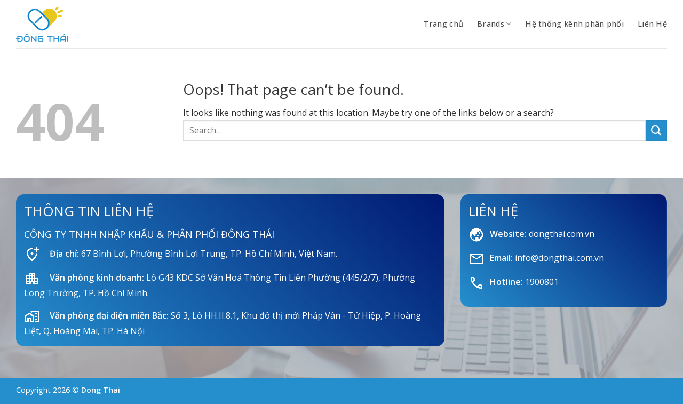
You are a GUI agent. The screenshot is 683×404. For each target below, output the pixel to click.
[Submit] (656, 130)
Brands (494, 24)
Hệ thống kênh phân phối (574, 24)
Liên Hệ (652, 24)
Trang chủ (444, 24)
